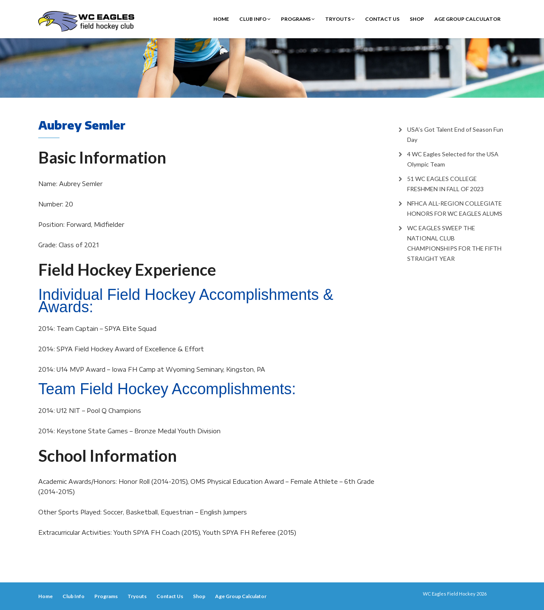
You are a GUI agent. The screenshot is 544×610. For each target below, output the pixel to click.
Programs (298, 19)
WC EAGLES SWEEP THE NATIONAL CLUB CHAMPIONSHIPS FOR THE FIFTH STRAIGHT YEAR (454, 243)
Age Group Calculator (467, 19)
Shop (417, 19)
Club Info (255, 19)
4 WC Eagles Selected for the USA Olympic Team (453, 159)
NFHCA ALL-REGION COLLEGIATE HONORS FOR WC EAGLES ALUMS (454, 208)
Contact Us (382, 19)
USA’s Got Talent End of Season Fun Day (455, 134)
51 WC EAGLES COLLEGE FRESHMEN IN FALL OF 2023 (445, 183)
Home (221, 19)
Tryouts (340, 19)
